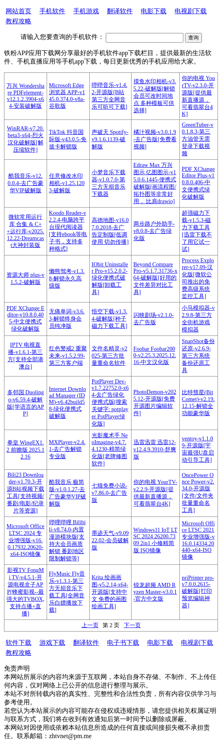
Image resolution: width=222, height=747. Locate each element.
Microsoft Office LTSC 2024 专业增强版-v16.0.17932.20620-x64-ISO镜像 (25, 540)
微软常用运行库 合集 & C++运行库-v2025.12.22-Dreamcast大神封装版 (25, 231)
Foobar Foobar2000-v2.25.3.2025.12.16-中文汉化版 (155, 355)
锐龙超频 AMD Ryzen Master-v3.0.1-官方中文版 (155, 592)
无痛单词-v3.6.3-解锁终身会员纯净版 (67, 319)
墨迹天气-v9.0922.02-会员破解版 (110, 540)
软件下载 (18, 642)
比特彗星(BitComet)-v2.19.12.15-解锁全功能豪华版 (198, 402)
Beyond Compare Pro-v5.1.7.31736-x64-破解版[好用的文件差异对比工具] (155, 278)
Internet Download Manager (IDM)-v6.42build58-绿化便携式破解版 (67, 402)
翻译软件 (120, 11)
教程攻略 (18, 21)
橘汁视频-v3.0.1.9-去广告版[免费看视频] (155, 139)
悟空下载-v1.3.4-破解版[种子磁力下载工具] (109, 319)
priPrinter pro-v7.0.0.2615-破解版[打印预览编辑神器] (198, 592)
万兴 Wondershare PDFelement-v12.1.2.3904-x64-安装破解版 (25, 96)
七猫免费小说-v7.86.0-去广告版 (109, 493)
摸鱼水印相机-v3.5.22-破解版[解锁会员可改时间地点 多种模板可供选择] (155, 95)
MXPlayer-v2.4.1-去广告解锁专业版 (67, 449)
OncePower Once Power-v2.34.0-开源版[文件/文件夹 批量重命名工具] (198, 492)
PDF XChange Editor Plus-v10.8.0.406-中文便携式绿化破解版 (198, 183)
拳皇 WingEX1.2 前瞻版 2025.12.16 (25, 450)
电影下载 (153, 11)
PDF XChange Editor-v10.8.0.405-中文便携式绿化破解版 (25, 318)
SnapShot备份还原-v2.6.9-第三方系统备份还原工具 (198, 355)
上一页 (90, 625)
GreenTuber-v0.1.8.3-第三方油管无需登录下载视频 (198, 139)
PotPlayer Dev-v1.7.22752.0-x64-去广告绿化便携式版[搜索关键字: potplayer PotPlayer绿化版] (110, 403)
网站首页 (18, 11)
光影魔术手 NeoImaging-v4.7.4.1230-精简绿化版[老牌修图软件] (110, 449)
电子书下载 (123, 642)
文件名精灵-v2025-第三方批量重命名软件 (109, 356)
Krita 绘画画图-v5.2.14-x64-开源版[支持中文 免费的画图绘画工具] (110, 591)
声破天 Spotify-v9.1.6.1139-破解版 (110, 139)
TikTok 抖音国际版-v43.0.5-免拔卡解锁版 (67, 139)
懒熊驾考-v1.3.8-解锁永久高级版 (67, 278)
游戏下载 (52, 642)
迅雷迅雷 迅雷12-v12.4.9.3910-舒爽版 (155, 449)
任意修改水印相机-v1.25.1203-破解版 (67, 183)
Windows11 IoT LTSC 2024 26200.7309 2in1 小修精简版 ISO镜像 (155, 540)
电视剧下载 (191, 11)
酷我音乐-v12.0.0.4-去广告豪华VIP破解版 (25, 183)
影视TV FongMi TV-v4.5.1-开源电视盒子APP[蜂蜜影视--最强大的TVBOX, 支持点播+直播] (25, 592)
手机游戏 (86, 11)
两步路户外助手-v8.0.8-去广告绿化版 (154, 231)
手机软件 (52, 11)
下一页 (132, 625)
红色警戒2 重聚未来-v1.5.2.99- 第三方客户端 (68, 356)
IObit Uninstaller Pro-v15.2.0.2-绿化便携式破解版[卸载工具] (110, 278)
